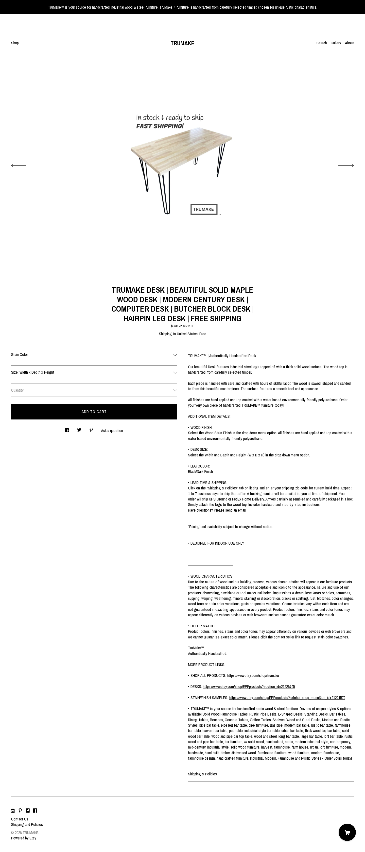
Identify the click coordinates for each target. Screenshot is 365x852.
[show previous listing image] (23, 164)
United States (187, 333)
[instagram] (13, 810)
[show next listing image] (341, 164)
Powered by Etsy (23, 838)
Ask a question (112, 430)
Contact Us (19, 819)
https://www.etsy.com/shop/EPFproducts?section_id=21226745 (249, 686)
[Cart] (347, 832)
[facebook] (28, 810)
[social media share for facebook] (67, 428)
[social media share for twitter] (79, 428)
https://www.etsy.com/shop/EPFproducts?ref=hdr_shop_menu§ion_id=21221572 (287, 697)
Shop (15, 43)
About (349, 43)
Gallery (336, 43)
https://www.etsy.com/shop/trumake (253, 675)
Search (321, 43)
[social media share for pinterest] (91, 428)
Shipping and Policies (27, 824)
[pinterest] (20, 810)
